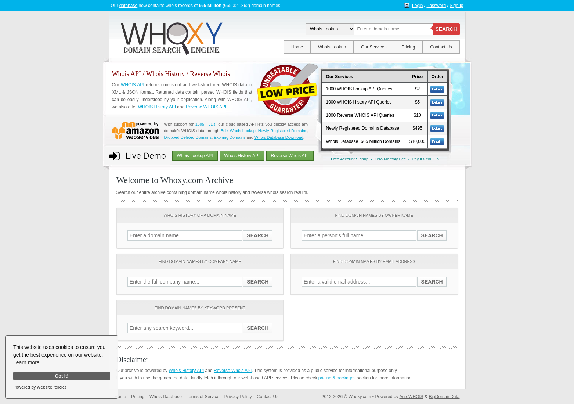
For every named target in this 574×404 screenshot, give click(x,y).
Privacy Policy (238, 396)
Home (297, 47)
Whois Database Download (278, 137)
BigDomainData (444, 396)
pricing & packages (336, 377)
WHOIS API (132, 84)
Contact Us (441, 47)
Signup (456, 5)
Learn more (26, 362)
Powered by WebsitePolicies (39, 387)
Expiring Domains (229, 137)
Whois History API (242, 155)
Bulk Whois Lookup (238, 131)
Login (417, 5)
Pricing (408, 47)
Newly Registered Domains (282, 131)
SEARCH (446, 29)
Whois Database (165, 396)
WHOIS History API (157, 106)
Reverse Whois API (290, 155)
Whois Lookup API (195, 155)
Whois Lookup (332, 47)
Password (436, 5)
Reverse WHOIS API (206, 106)
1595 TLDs (205, 124)
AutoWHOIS (411, 396)
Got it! (61, 376)
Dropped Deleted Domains (188, 137)
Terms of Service (203, 396)
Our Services (373, 47)
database (128, 5)
